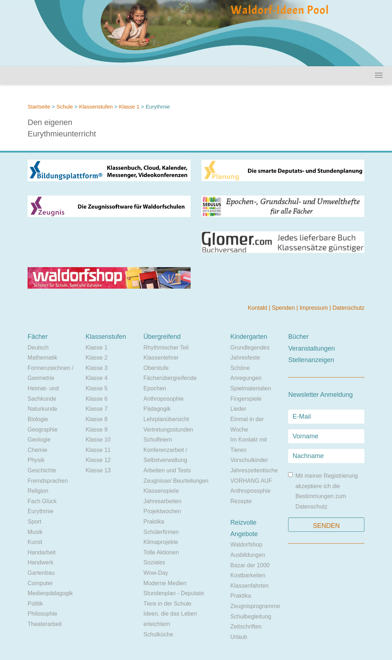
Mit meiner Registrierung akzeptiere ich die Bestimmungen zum (323, 491)
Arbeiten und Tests (167, 470)
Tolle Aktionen (161, 552)
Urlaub (238, 637)
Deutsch (38, 348)
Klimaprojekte (160, 542)
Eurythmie (40, 511)
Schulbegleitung (250, 616)
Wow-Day (155, 573)
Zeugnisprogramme (255, 606)
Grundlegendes (249, 348)
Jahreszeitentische (254, 470)
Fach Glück (42, 501)
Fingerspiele (246, 399)
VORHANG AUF (251, 481)
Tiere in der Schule (167, 604)
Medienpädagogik (50, 593)
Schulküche (158, 634)
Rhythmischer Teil (165, 348)
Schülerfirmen (161, 532)
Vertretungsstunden (168, 430)
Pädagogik (157, 409)
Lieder (238, 409)
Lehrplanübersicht (166, 419)
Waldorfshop (246, 544)
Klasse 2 (96, 358)
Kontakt (258, 308)
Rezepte (241, 501)
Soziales (154, 562)
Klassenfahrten (249, 586)
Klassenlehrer (160, 358)
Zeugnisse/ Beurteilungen (175, 481)
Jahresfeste (245, 358)
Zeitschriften (246, 626)
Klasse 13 (98, 470)
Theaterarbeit (45, 624)
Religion (38, 491)
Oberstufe (155, 368)
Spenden (284, 308)
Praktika (153, 522)
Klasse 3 (96, 368)
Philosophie (42, 614)
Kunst (35, 542)
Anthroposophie (163, 399)
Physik (36, 460)
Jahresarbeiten (162, 501)
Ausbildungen (247, 555)
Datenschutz (348, 308)
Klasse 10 (98, 440)
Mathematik (42, 358)
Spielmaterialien (250, 388)
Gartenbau (41, 573)
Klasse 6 (96, 399)
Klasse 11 (98, 450)
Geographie (43, 430)
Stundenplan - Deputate (173, 593)
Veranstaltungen (311, 348)
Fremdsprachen (48, 481)
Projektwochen (162, 511)
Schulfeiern (157, 440)
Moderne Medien (164, 583)
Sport (34, 522)
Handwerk (40, 562)
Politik (35, 604)
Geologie (39, 440)
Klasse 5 (96, 388)
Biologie (38, 419)
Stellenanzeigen (311, 359)
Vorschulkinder (249, 460)
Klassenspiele (161, 491)
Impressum (315, 308)
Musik (35, 532)
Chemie (37, 450)
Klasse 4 (96, 378)
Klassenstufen (96, 106)
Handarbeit (42, 552)
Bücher (298, 336)
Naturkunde (42, 409)
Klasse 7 (96, 409)
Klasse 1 (129, 106)
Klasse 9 (96, 430)
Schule (64, 106)
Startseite (39, 106)
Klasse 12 (98, 460)
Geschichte (42, 470)
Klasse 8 (96, 419)
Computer (40, 583)
